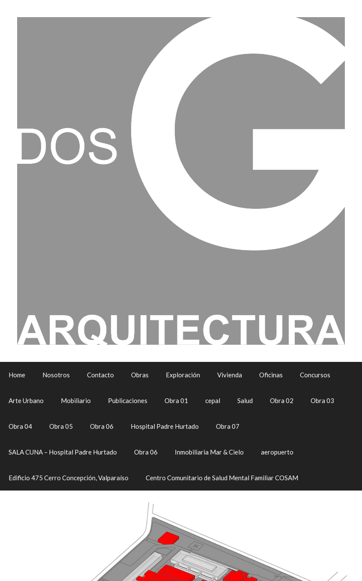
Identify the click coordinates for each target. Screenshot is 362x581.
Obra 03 (322, 400)
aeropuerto (277, 452)
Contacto (100, 375)
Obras (140, 375)
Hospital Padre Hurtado (165, 426)
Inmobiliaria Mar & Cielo (209, 452)
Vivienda (229, 375)
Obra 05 (61, 426)
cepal (212, 400)
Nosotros (56, 375)
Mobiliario (76, 400)
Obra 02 (281, 400)
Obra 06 (102, 426)
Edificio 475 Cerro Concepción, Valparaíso (69, 478)
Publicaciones (127, 400)
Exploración (183, 375)
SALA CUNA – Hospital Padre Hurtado (63, 452)
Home (17, 375)
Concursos (315, 375)
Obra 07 (227, 426)
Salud (245, 400)
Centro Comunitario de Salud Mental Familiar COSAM (222, 478)
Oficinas (271, 375)
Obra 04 (20, 426)
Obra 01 (176, 400)
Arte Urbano (26, 400)
